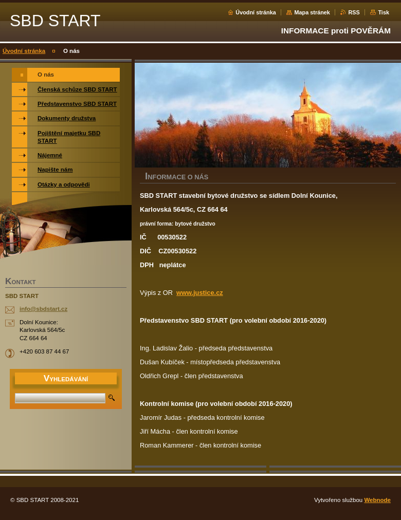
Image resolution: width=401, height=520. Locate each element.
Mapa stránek (312, 12)
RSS (353, 12)
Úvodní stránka (255, 12)
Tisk (383, 12)
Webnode (377, 500)
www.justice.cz (199, 292)
